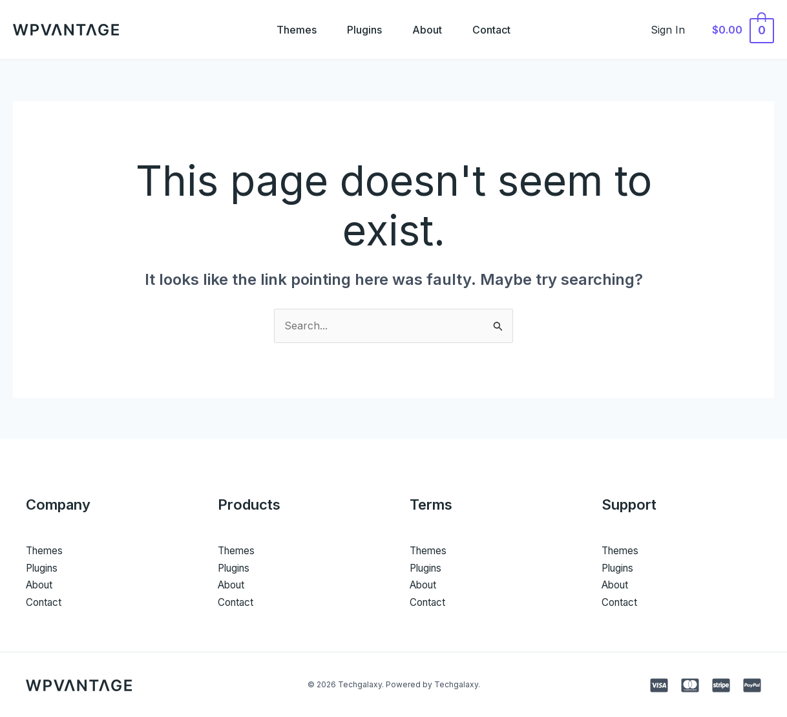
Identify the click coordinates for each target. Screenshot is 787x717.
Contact (493, 29)
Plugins (364, 29)
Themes (296, 29)
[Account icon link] (673, 29)
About (428, 29)
